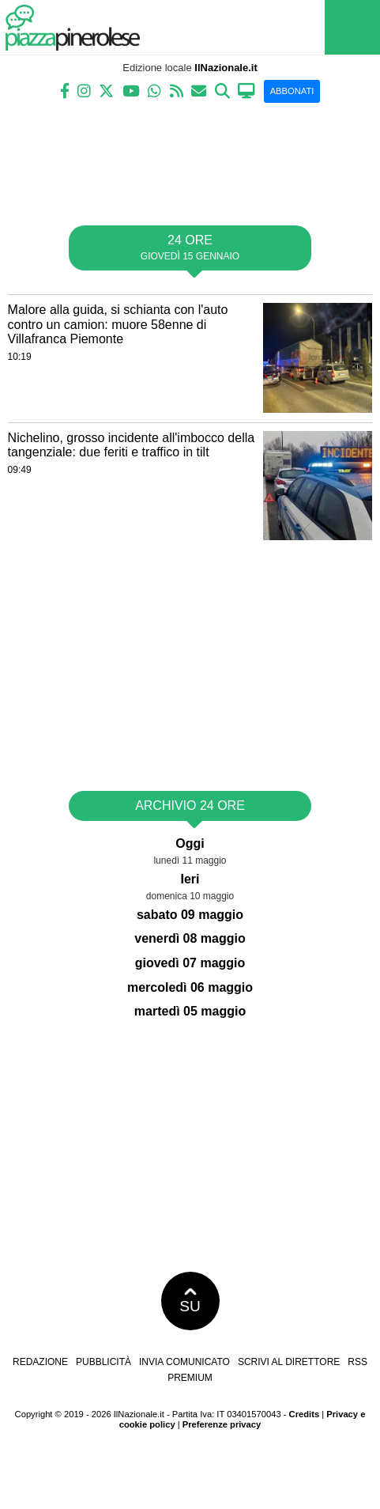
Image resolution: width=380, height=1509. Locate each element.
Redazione (40, 1361)
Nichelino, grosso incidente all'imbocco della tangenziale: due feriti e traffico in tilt (131, 445)
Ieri (189, 879)
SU (190, 1301)
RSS (357, 1361)
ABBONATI (292, 91)
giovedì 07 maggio (190, 963)
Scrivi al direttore (289, 1361)
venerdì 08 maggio (190, 938)
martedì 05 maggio (190, 1011)
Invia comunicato (184, 1361)
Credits (304, 1414)
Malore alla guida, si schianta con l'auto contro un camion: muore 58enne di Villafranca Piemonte (118, 324)
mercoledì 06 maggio (190, 987)
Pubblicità (103, 1361)
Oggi (189, 843)
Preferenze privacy (221, 1424)
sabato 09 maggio (190, 914)
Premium (190, 1377)
